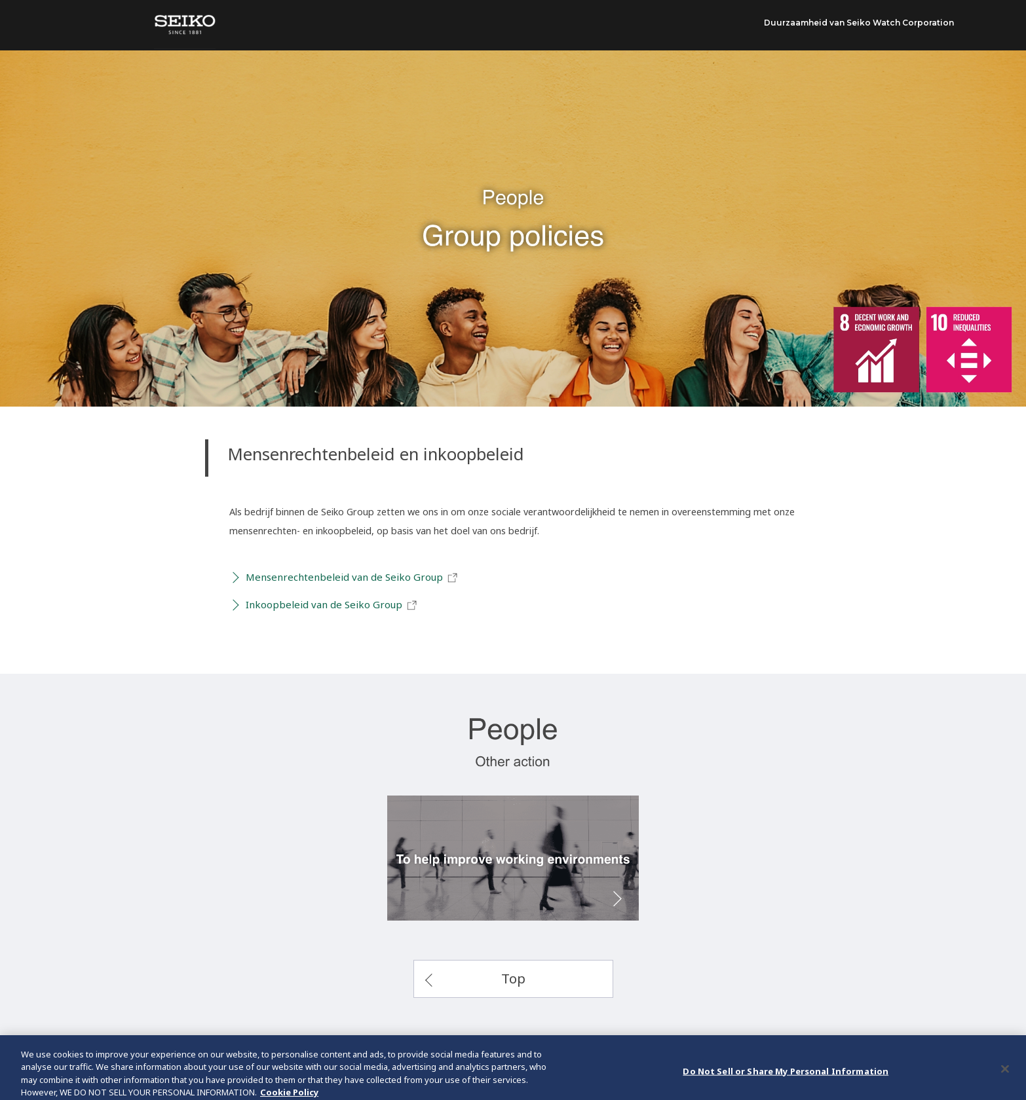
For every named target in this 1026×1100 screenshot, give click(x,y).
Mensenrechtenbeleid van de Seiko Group (352, 577)
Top (513, 978)
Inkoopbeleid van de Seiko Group (332, 605)
